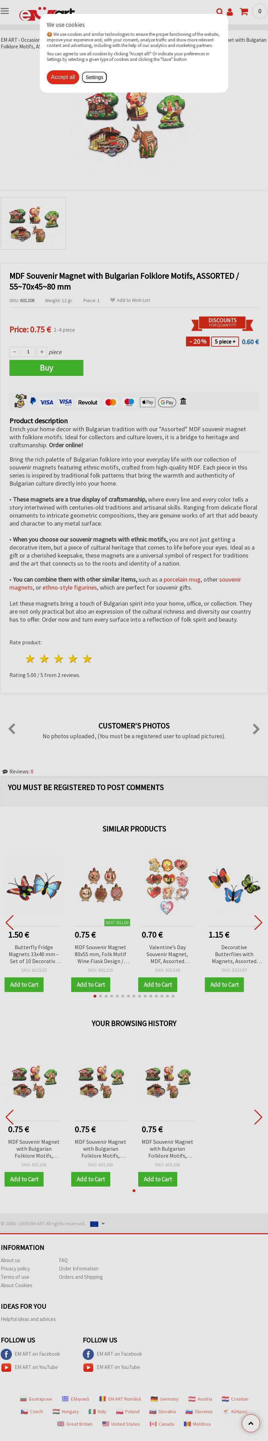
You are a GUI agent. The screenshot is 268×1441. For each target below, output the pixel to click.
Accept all (63, 77)
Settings (94, 77)
